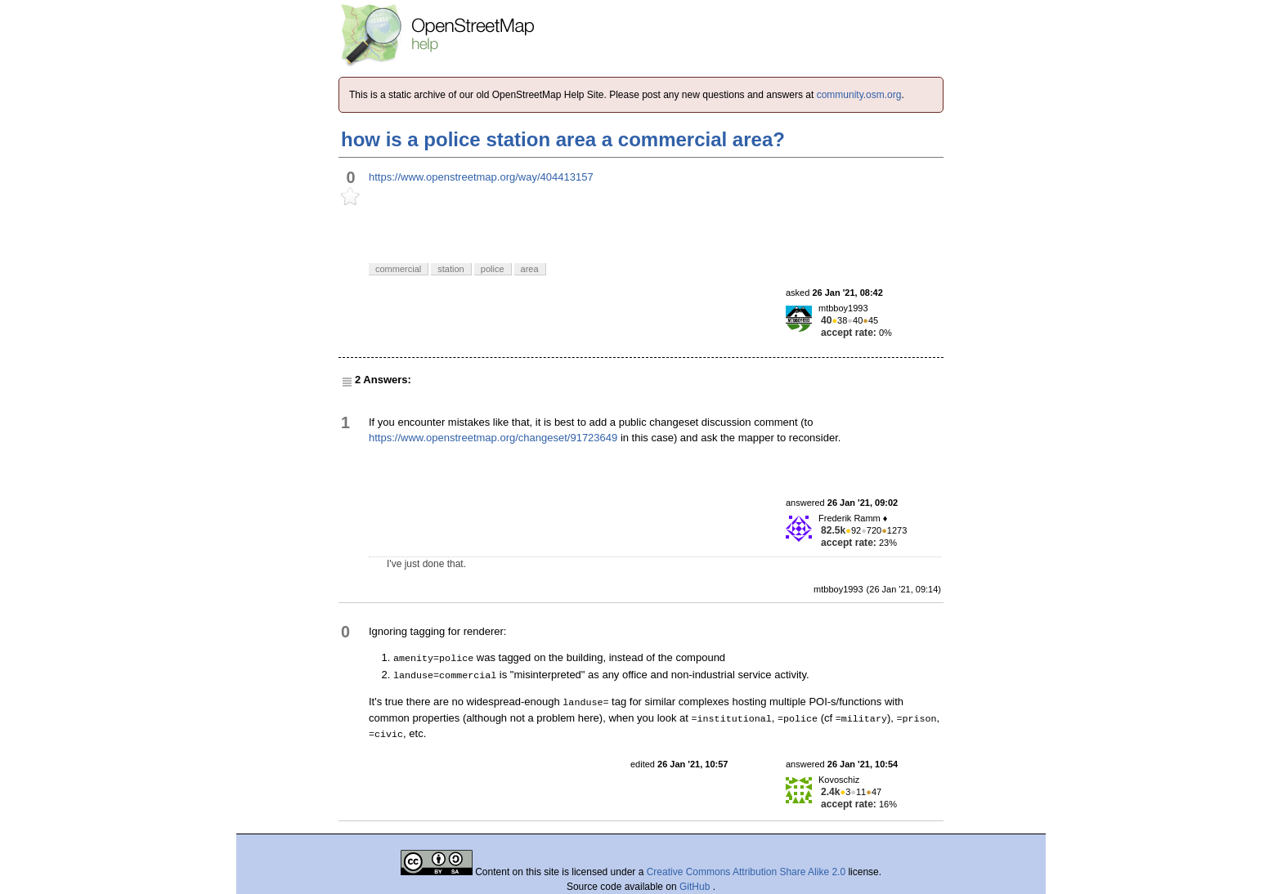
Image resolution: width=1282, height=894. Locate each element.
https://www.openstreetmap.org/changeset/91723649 (493, 437)
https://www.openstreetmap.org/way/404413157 (481, 177)
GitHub (696, 886)
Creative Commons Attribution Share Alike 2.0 (746, 872)
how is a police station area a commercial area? (563, 139)
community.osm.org (859, 95)
